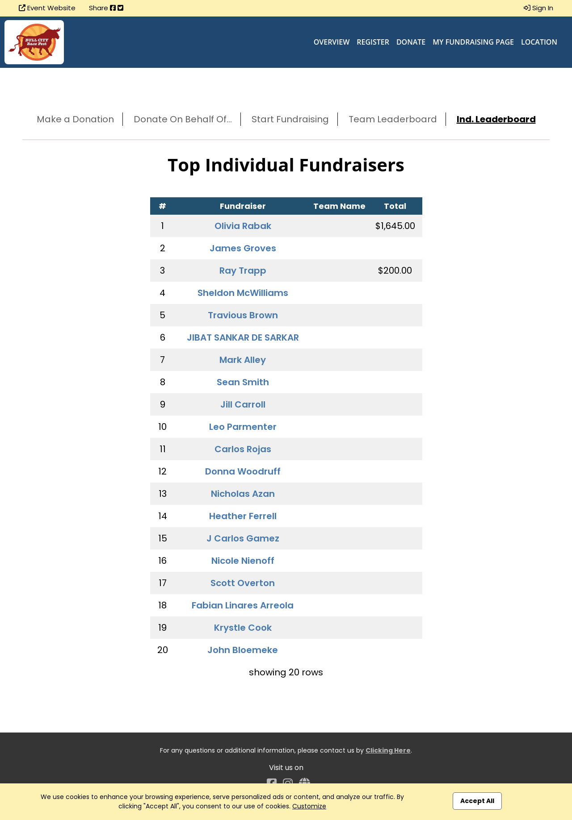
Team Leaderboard (393, 119)
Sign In (538, 7)
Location (539, 42)
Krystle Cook (243, 627)
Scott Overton (242, 583)
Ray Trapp (242, 270)
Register (373, 42)
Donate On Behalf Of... (183, 119)
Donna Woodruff (243, 471)
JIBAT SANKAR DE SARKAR (243, 337)
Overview (332, 42)
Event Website (47, 7)
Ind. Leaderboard (496, 119)
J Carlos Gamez (242, 538)
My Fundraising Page (473, 42)
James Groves (243, 248)
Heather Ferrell (243, 516)
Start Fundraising (290, 119)
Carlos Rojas (242, 449)
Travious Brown (243, 315)
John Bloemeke (242, 650)
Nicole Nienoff (242, 560)
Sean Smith (243, 382)
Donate (410, 42)
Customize (309, 806)
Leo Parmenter (243, 426)
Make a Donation (75, 119)
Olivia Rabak (242, 226)
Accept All (477, 800)
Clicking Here (388, 750)
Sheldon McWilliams (243, 293)
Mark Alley (242, 360)
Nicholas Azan (243, 493)
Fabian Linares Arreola (243, 605)
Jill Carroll (242, 404)
